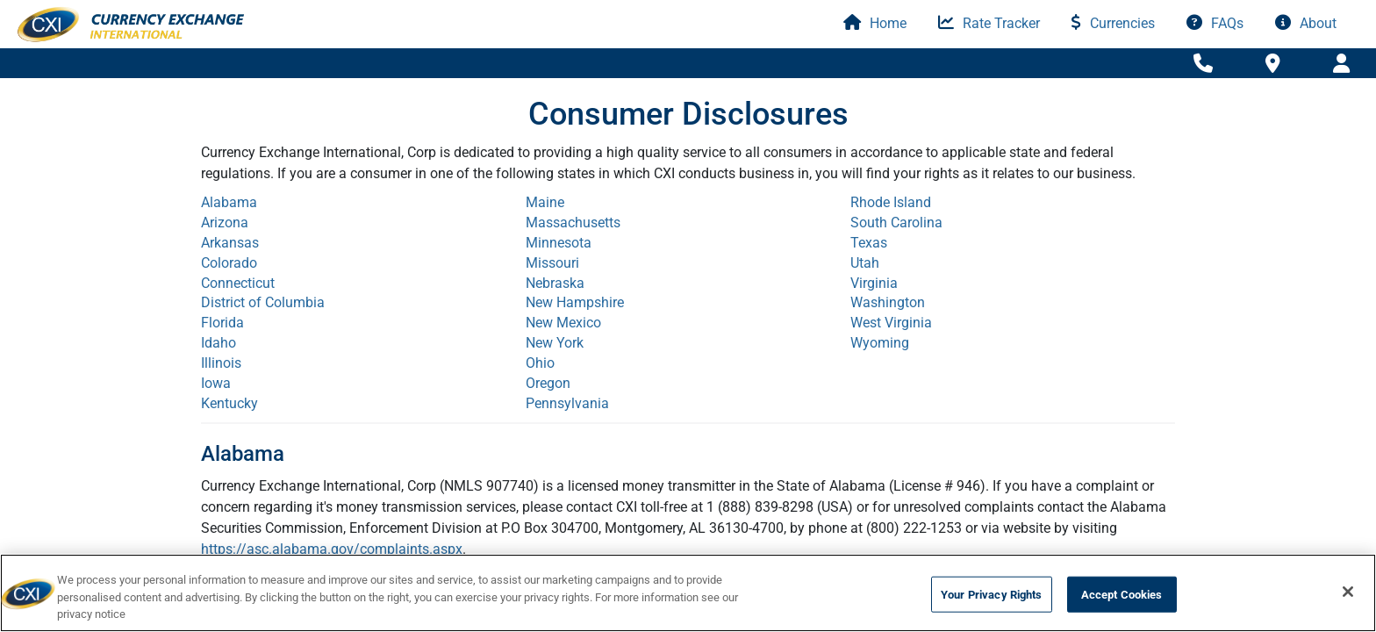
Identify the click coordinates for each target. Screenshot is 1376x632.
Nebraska (555, 283)
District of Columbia (263, 302)
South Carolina (896, 222)
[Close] (1348, 591)
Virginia (874, 283)
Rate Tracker (989, 23)
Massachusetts (573, 222)
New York (555, 342)
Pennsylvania (567, 403)
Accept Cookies (1122, 593)
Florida (222, 322)
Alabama (229, 202)
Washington (887, 302)
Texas (868, 242)
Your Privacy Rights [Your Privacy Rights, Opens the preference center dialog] (991, 593)
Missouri (552, 263)
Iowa (216, 383)
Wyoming (879, 342)
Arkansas (230, 242)
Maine (545, 202)
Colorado (229, 263)
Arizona (224, 222)
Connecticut (238, 283)
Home (875, 23)
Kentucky (229, 403)
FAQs (1214, 23)
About (1306, 23)
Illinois (221, 363)
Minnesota (558, 242)
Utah (864, 263)
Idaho (218, 342)
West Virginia (891, 322)
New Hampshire (575, 302)
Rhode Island (890, 202)
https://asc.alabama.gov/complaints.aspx (331, 549)
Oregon (548, 383)
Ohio (540, 363)
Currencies (1113, 23)
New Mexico (563, 322)
